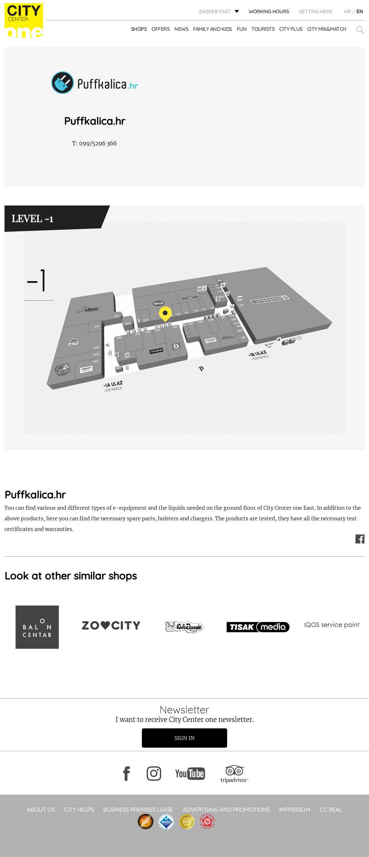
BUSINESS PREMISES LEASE (138, 809)
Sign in (184, 738)
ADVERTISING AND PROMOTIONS (226, 809)
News (181, 29)
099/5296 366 (94, 143)
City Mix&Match (326, 29)
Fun (242, 29)
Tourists (262, 29)
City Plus (290, 29)
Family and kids (212, 29)
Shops (139, 29)
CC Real (331, 809)
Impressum (294, 809)
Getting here (316, 11)
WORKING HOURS (269, 11)
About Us (40, 809)
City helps (79, 809)
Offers (161, 29)
